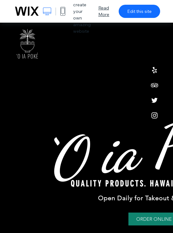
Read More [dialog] (103, 11)
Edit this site (139, 11)
